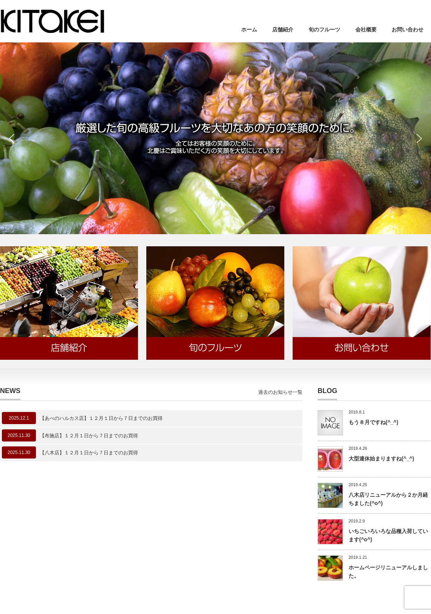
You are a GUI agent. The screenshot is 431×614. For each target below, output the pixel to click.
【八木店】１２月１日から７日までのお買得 (89, 452)
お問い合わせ (407, 29)
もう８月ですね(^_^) (373, 422)
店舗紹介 (282, 29)
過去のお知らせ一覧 (280, 392)
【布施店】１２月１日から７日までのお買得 (89, 435)
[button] (12, 138)
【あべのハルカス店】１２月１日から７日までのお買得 (101, 418)
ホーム (249, 29)
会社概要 (366, 29)
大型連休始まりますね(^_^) (381, 458)
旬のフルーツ (324, 29)
